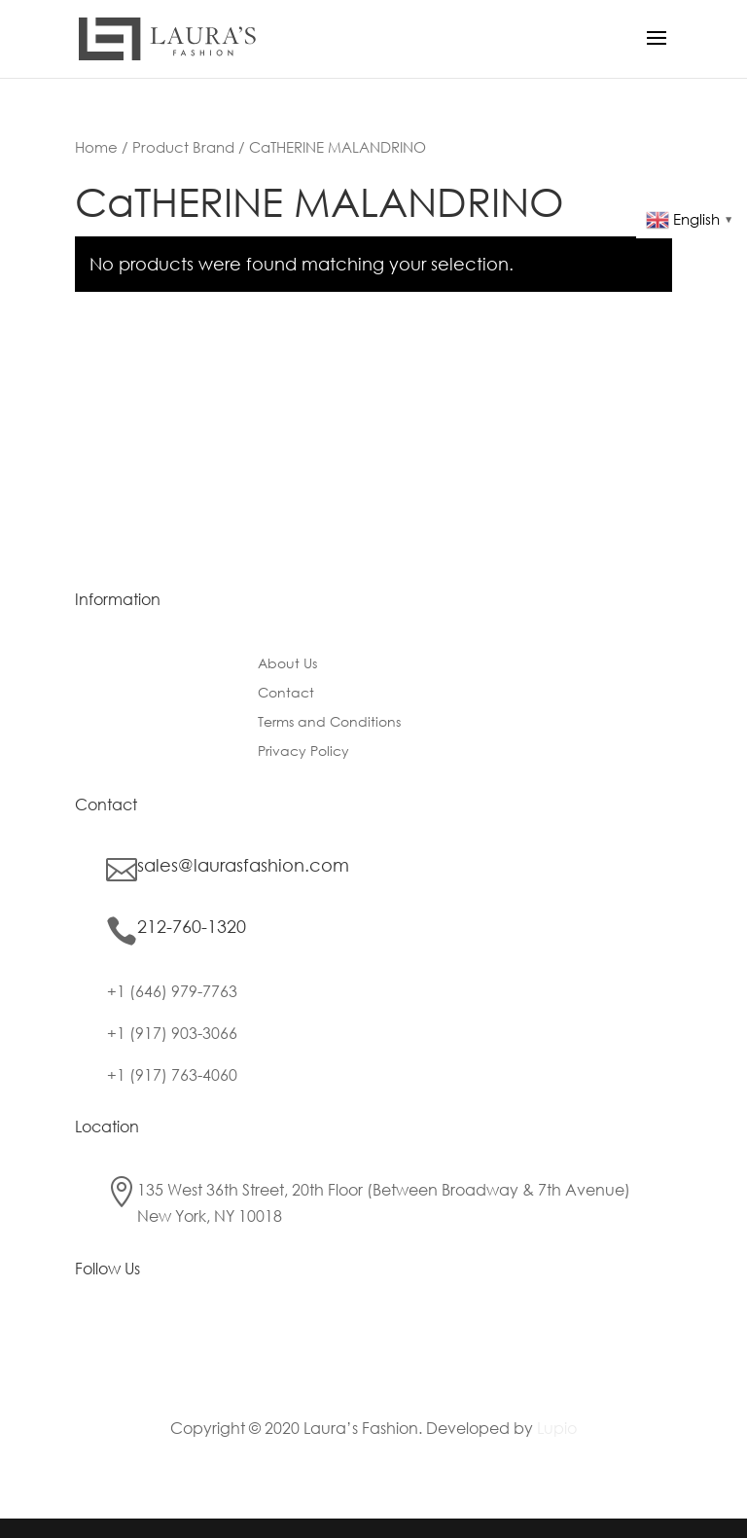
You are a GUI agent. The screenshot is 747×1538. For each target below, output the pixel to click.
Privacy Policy (303, 752)
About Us (287, 664)
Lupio (557, 1427)
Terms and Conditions (329, 723)
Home (96, 147)
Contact (286, 693)
